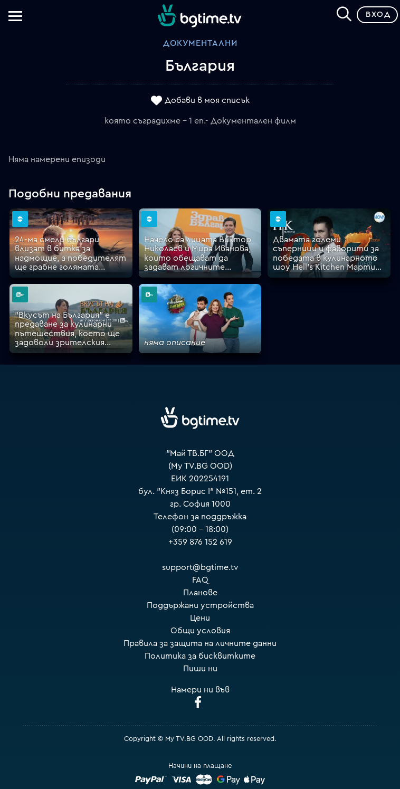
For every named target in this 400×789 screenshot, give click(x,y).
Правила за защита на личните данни (200, 643)
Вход (378, 14)
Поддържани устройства (200, 605)
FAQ (200, 580)
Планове (200, 592)
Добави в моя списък (207, 100)
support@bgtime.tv (200, 567)
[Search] (344, 12)
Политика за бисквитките (200, 656)
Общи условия (200, 630)
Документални (200, 43)
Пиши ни (200, 668)
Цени (200, 618)
